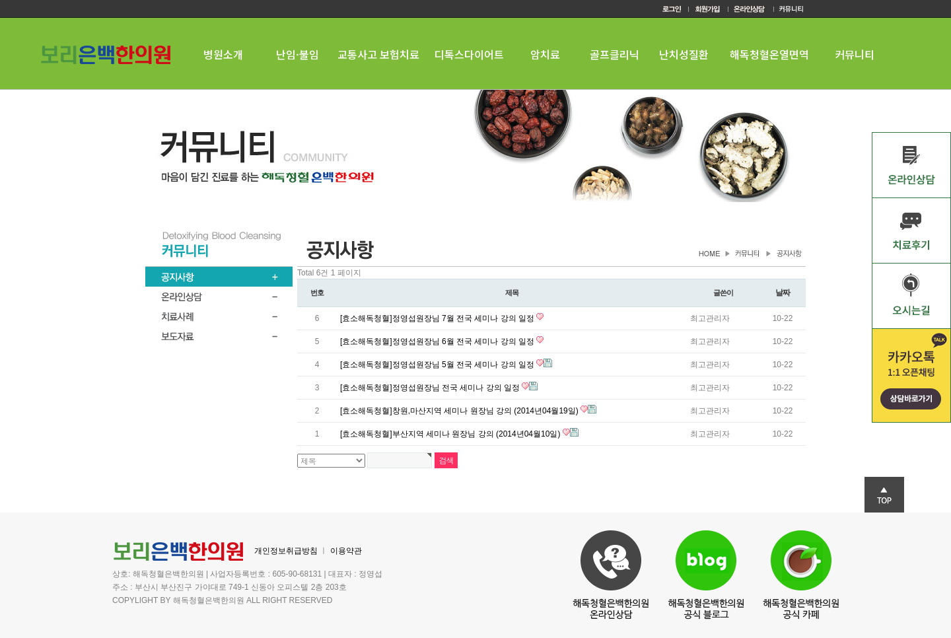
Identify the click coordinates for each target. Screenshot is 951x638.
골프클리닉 (614, 54)
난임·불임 (297, 54)
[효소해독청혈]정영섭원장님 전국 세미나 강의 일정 (431, 387)
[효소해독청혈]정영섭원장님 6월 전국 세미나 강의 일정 (438, 341)
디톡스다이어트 (469, 54)
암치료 (545, 54)
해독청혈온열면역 (769, 54)
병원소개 (223, 54)
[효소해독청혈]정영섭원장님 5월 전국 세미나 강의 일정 (438, 364)
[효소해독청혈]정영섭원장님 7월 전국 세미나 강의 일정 (438, 318)
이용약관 (346, 550)
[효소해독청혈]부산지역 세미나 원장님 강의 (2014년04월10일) (451, 434)
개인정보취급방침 (286, 550)
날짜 (782, 292)
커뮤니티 (854, 54)
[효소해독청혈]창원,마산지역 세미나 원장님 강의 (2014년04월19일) (460, 410)
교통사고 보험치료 (378, 54)
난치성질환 (684, 54)
